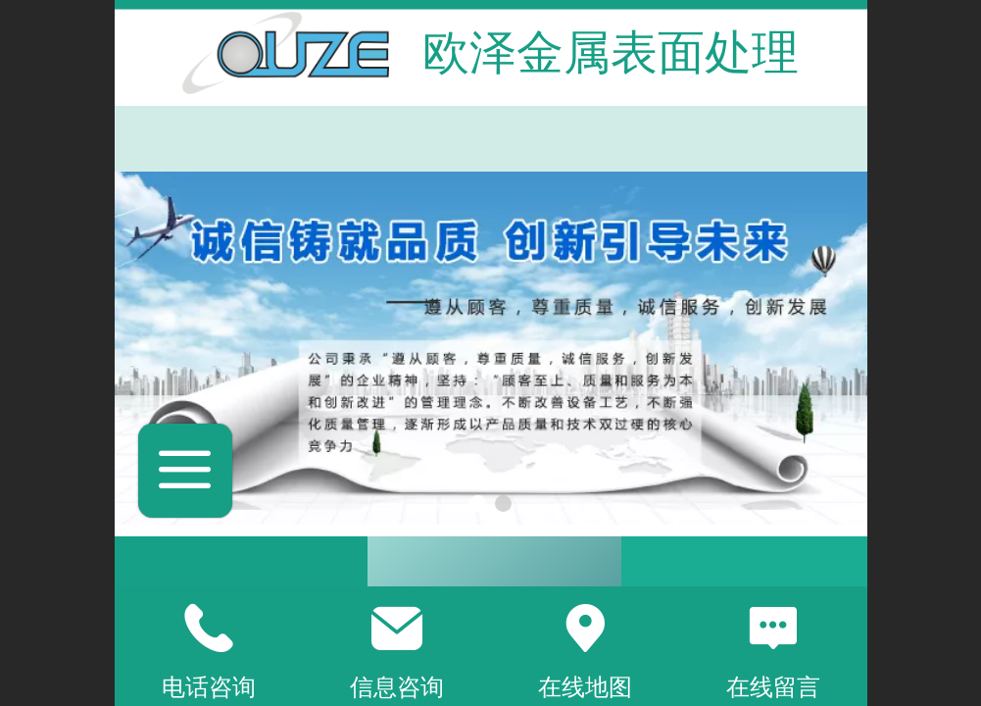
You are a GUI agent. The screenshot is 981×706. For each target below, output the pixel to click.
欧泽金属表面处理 (610, 52)
